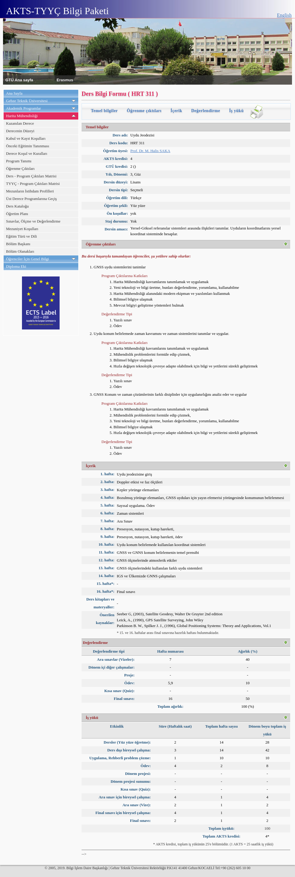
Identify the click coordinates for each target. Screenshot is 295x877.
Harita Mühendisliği (22, 116)
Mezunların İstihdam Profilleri (30, 191)
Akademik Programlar (23, 108)
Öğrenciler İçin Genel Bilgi (27, 259)
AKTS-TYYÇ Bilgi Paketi (57, 10)
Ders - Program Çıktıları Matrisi (31, 176)
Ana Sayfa (14, 93)
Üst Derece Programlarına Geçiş (31, 198)
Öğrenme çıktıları (144, 110)
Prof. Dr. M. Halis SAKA (150, 150)
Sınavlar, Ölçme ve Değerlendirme (33, 221)
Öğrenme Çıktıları (20, 168)
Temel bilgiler (104, 110)
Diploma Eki (16, 266)
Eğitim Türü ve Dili (21, 236)
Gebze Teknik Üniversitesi (27, 100)
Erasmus (65, 80)
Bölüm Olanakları (20, 251)
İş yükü (236, 110)
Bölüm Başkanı (18, 244)
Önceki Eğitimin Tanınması (27, 146)
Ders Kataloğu (17, 206)
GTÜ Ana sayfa (19, 80)
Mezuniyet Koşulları (22, 228)
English (284, 15)
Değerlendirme (205, 110)
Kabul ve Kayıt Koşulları (25, 138)
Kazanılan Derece (20, 123)
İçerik (176, 110)
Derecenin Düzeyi (20, 131)
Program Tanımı (18, 161)
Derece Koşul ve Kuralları (26, 153)
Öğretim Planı (17, 213)
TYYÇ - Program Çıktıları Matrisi (33, 183)
